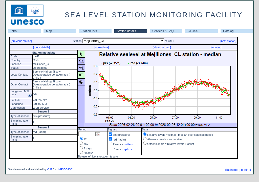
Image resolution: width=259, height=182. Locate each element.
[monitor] (216, 47)
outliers (128, 144)
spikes (128, 149)
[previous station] (21, 40)
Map (49, 31)
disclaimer (232, 170)
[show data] (101, 47)
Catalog (228, 31)
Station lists (89, 31)
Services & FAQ (163, 31)
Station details (126, 31)
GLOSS (193, 31)
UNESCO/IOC (65, 169)
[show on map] (162, 47)
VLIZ (49, 169)
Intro (14, 31)
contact (246, 170)
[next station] (228, 40)
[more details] (41, 47)
